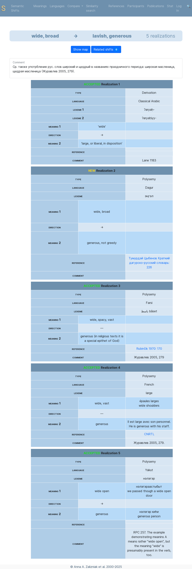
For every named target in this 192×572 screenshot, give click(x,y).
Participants (135, 6)
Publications (155, 6)
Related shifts (106, 49)
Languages (57, 6)
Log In (179, 8)
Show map (80, 49)
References (116, 6)
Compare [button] (74, 6)
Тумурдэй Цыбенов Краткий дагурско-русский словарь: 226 (149, 262)
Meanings (40, 6)
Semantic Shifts (17, 8)
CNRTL (149, 434)
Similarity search (92, 8)
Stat (170, 6)
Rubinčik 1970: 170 (149, 348)
